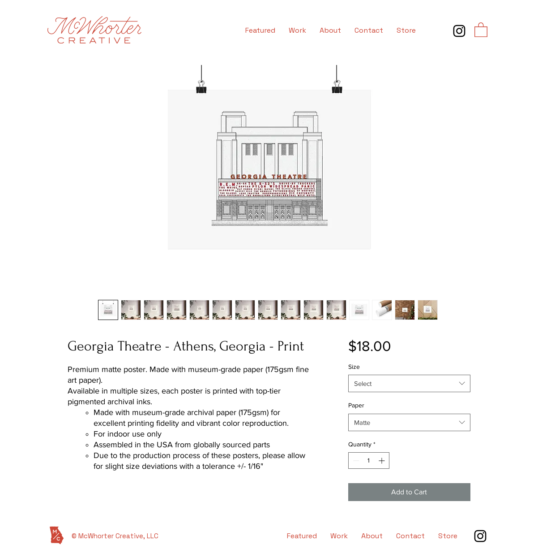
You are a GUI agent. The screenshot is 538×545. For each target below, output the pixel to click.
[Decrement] (355, 460)
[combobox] (409, 383)
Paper (356, 405)
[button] (480, 29)
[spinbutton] (369, 460)
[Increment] (382, 460)
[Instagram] (459, 31)
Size (354, 366)
